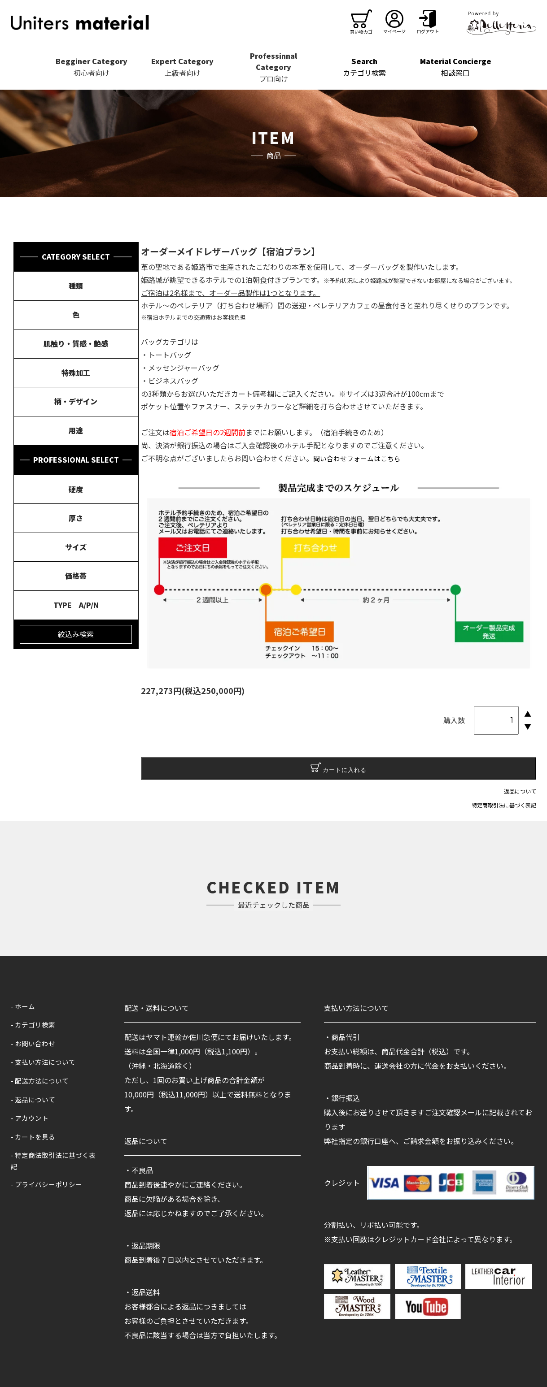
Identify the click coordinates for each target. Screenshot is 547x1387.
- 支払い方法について (45, 1061)
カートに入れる (339, 768)
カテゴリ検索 (365, 67)
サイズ (76, 547)
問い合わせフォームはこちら (360, 458)
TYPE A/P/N (76, 604)
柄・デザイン (75, 401)
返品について (520, 791)
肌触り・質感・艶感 (76, 343)
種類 (76, 285)
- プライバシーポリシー (49, 1185)
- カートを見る (34, 1136)
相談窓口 (456, 67)
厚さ (76, 517)
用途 (76, 430)
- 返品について (34, 1099)
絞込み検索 (76, 633)
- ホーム (24, 1006)
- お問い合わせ (34, 1043)
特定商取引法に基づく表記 (504, 805)
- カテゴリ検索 (34, 1024)
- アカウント (31, 1117)
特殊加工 (75, 372)
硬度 (76, 489)
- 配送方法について (42, 1080)
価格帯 (76, 575)
